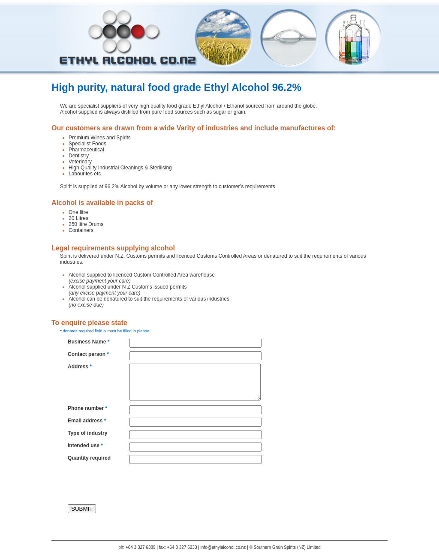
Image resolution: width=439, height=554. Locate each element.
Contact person (88, 354)
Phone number (87, 408)
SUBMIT (82, 509)
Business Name (88, 342)
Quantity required (89, 458)
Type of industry (87, 433)
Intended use (85, 446)
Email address (87, 421)
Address (80, 367)
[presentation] (121, 484)
